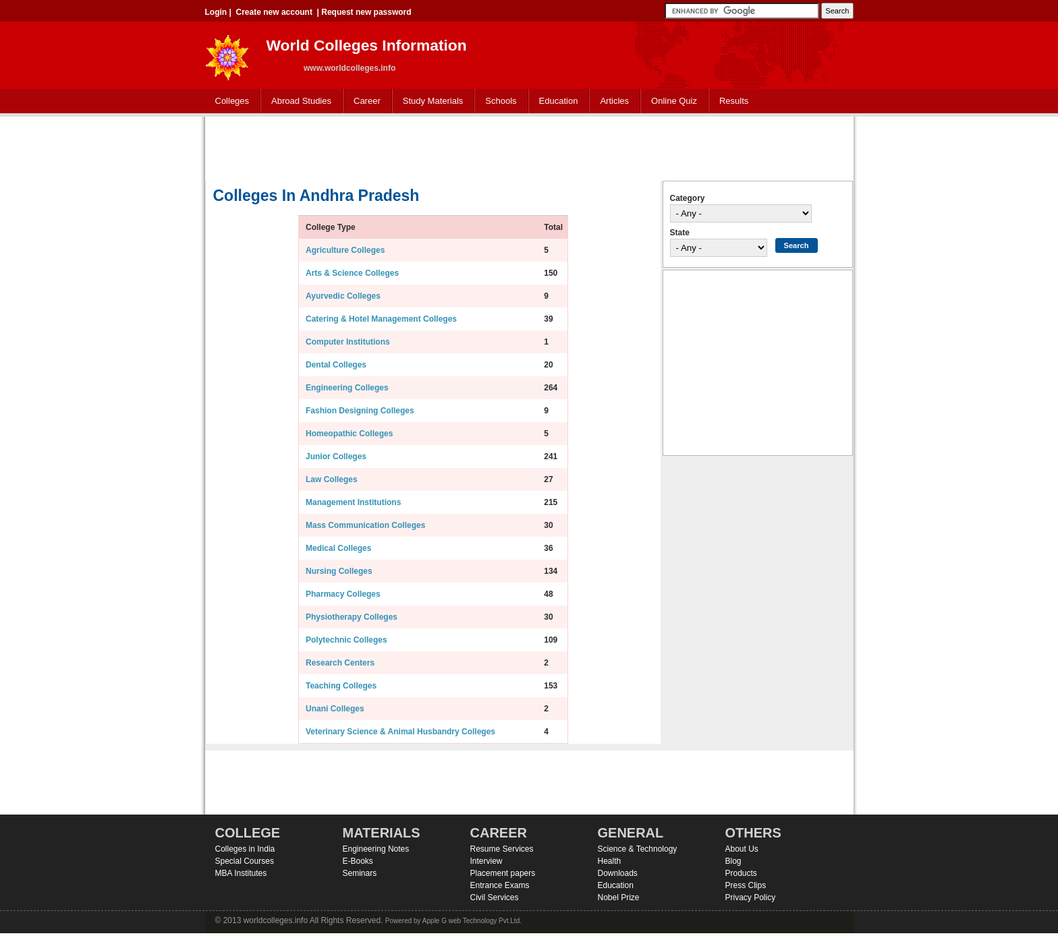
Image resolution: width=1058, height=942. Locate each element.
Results (733, 101)
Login (216, 12)
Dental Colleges (336, 365)
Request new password (366, 12)
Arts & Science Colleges (352, 273)
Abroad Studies (298, 101)
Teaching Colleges (341, 685)
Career (364, 101)
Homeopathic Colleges (349, 433)
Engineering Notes (376, 849)
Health (609, 861)
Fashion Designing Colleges (360, 410)
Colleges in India (245, 849)
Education (555, 101)
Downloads (618, 873)
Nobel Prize (619, 897)
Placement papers (503, 873)
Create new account (274, 12)
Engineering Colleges (347, 387)
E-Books (358, 861)
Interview (486, 861)
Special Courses (244, 861)
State (680, 232)
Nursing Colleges (339, 571)
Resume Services (502, 849)
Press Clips (746, 885)
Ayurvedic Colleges (343, 296)
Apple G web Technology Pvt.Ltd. (472, 920)
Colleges (229, 101)
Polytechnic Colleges (346, 640)
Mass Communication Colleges (365, 525)
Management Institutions (353, 502)
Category (687, 198)
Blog (733, 861)
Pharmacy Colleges (343, 594)
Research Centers (340, 663)
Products (741, 873)
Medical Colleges (338, 548)
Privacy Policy (750, 897)
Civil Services (494, 897)
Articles (614, 101)
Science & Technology (637, 849)
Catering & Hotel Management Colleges (381, 319)
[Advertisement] (529, 147)
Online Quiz (674, 101)
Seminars (360, 873)
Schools (498, 101)
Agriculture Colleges (345, 250)
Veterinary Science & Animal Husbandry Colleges (400, 731)
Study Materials (430, 101)
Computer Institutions (348, 342)
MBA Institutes (241, 873)
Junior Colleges (336, 456)
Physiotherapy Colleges (351, 617)
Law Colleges (332, 479)
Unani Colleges (335, 708)
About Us (741, 849)
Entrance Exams (500, 885)
